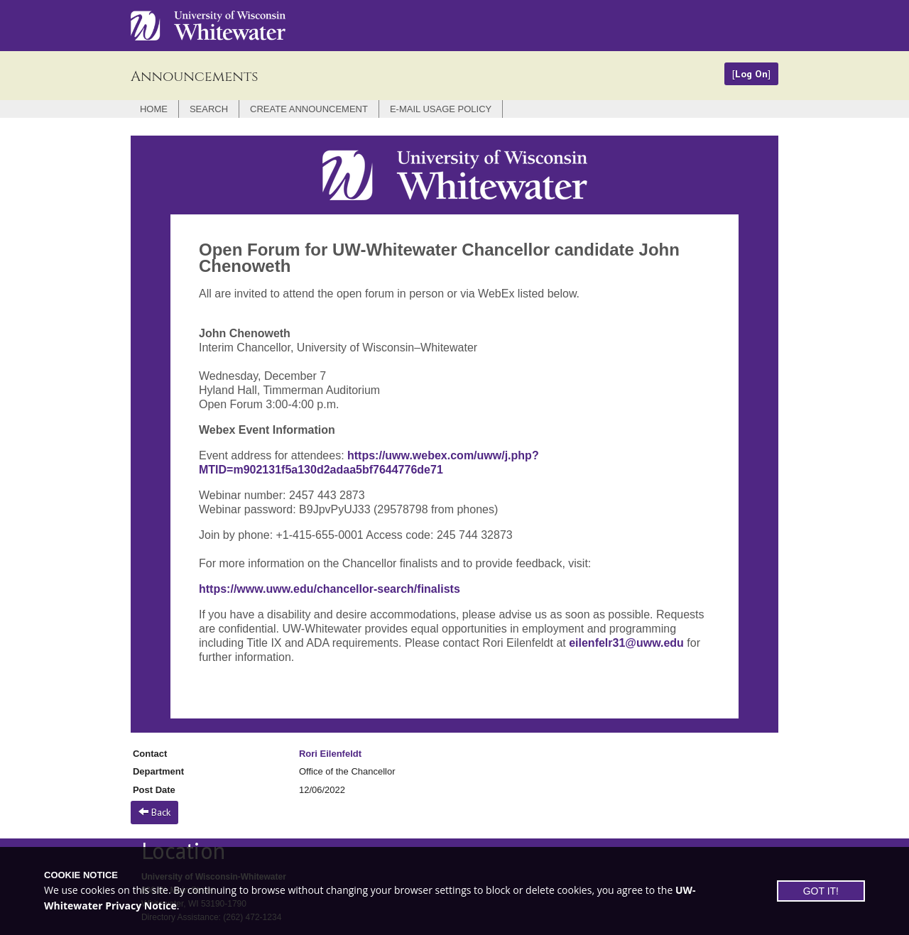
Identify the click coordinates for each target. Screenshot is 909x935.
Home (154, 109)
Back (154, 812)
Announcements (194, 76)
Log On (751, 73)
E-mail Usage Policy (440, 109)
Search (209, 109)
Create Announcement (309, 109)
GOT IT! (821, 891)
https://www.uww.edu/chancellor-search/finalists (329, 589)
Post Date (154, 789)
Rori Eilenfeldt (330, 753)
